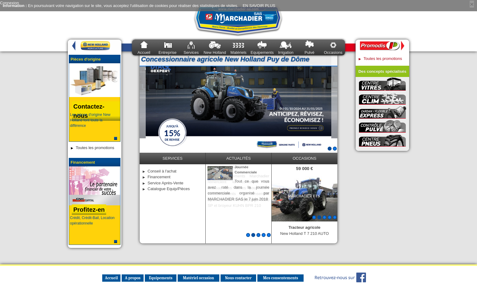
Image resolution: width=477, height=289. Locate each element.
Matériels (239, 52)
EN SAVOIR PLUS (259, 5)
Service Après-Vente (165, 183)
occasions (304, 158)
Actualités (238, 158)
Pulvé (310, 52)
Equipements (262, 52)
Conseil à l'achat (162, 171)
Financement (159, 177)
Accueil (144, 52)
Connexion (9, 3)
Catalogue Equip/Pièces (169, 188)
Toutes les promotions (95, 147)
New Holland (215, 52)
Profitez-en (89, 209)
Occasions (333, 52)
